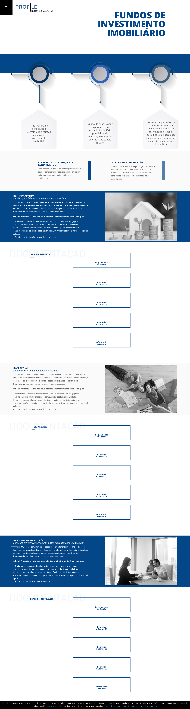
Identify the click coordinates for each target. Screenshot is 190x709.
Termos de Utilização (112, 706)
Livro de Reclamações (149, 706)
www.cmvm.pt (54, 706)
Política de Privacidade (130, 706)
